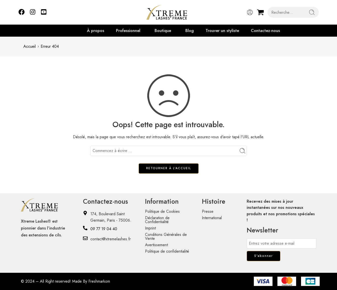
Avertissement (156, 245)
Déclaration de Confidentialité (157, 220)
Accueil (29, 46)
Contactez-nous (265, 30)
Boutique (163, 30)
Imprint (150, 228)
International (212, 218)
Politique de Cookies (162, 211)
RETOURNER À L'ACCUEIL (168, 168)
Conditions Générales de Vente (166, 236)
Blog (189, 30)
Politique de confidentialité (167, 251)
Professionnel (128, 30)
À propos (95, 30)
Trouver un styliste (222, 30)
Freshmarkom (99, 281)
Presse (207, 211)
